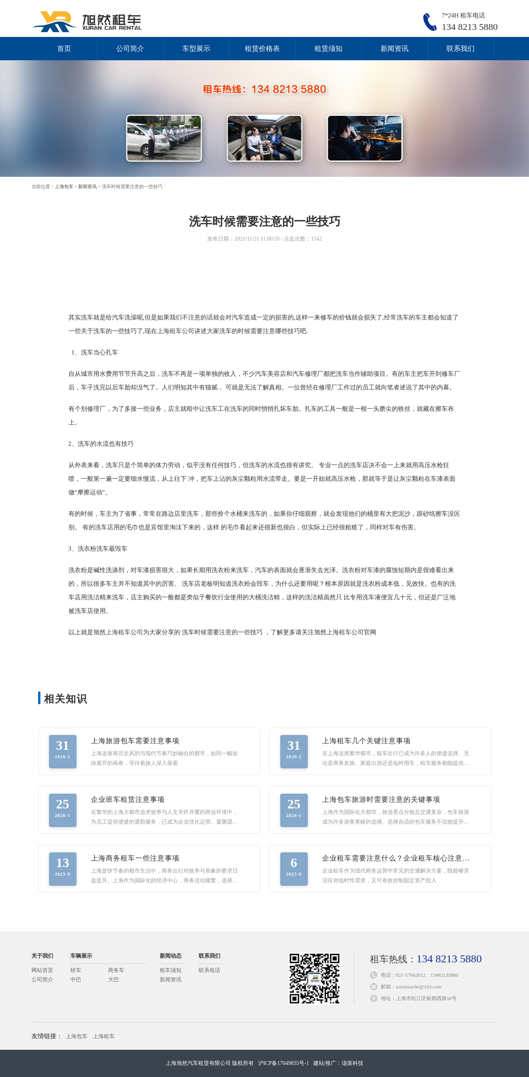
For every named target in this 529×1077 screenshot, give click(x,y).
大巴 (113, 980)
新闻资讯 (395, 48)
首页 (64, 48)
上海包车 (64, 186)
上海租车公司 (175, 331)
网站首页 (42, 970)
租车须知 (171, 970)
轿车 (75, 970)
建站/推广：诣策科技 (338, 1063)
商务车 (116, 970)
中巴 (75, 980)
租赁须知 (328, 48)
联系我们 (461, 48)
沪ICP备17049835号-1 (283, 1063)
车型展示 (196, 48)
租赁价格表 (262, 48)
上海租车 (104, 1036)
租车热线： (426, 959)
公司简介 (130, 48)
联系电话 (209, 970)
